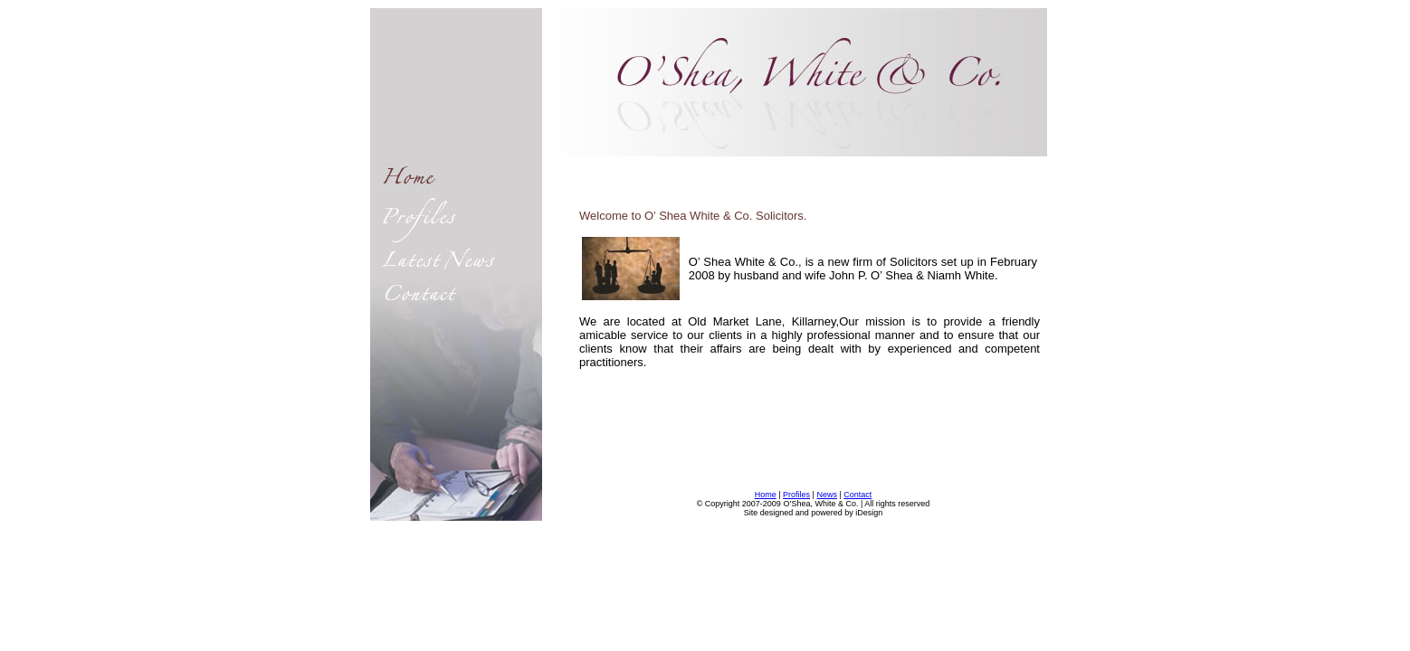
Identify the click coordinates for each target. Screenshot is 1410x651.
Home (765, 494)
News (826, 494)
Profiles (796, 494)
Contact (857, 494)
